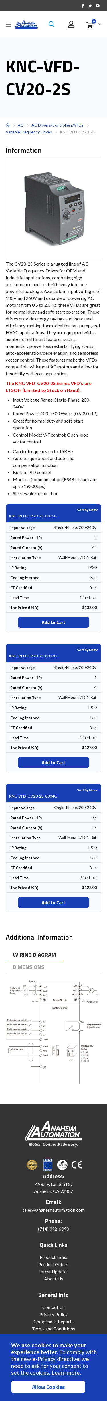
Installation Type (25, 557)
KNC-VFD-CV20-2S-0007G (33, 655)
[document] (54, 1368)
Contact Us (53, 1307)
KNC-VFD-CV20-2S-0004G (33, 796)
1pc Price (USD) (24, 607)
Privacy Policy (53, 1314)
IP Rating (18, 567)
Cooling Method (24, 577)
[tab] (34, 955)
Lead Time (19, 597)
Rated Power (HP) (26, 537)
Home (8, 125)
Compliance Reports (53, 1321)
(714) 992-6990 (53, 1228)
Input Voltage (22, 527)
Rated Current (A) (26, 547)
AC (20, 125)
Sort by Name (87, 510)
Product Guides (53, 1264)
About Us (53, 1278)
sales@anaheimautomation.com (53, 1210)
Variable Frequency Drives (29, 131)
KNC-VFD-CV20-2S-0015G (33, 515)
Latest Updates (54, 1271)
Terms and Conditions (53, 1328)
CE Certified (21, 587)
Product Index (54, 1257)
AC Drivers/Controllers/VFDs (57, 125)
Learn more (66, 1372)
